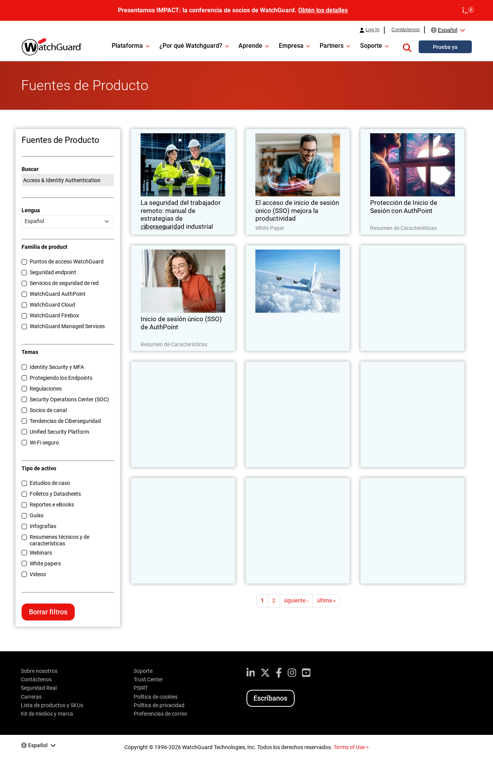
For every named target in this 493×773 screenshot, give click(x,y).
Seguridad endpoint (53, 272)
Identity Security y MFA (57, 367)
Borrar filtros (48, 612)
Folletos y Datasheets (55, 494)
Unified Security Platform (59, 432)
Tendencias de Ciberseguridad (65, 421)
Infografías (43, 526)
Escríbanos (270, 698)
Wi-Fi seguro (44, 442)
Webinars (41, 553)
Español (448, 30)
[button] (407, 46)
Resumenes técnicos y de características (59, 540)
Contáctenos (405, 29)
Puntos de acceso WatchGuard (67, 261)
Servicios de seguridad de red (64, 283)
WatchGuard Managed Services (67, 326)
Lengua (31, 210)
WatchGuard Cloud (52, 305)
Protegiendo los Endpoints (61, 378)
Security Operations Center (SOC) (69, 399)
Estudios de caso (50, 483)
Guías (37, 515)
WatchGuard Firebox (54, 315)
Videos (38, 574)
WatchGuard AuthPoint (58, 294)
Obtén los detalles (323, 10)
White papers (45, 563)
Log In (372, 29)
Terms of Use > (351, 747)
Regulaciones (46, 389)
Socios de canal (48, 410)
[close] (468, 10)
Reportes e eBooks (52, 504)
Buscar (30, 169)
